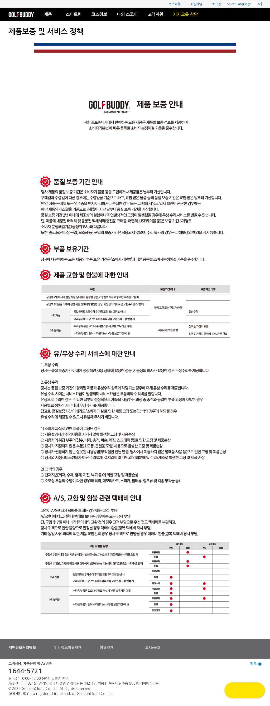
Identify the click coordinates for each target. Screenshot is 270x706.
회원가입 (193, 4)
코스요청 (172, 4)
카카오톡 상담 (185, 14)
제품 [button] (50, 14)
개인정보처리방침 (22, 648)
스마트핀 (73, 14)
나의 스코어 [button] (127, 14)
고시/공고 (152, 648)
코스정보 (99, 14)
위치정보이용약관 (67, 648)
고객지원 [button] (155, 14)
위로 (256, 664)
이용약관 (106, 648)
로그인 (214, 4)
